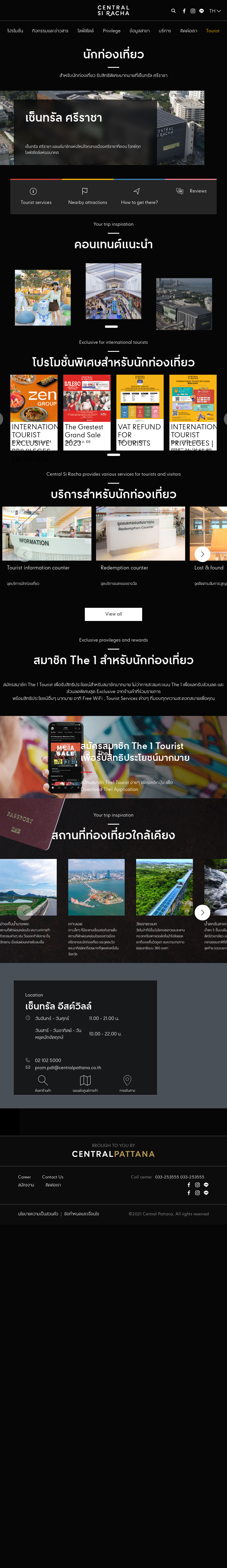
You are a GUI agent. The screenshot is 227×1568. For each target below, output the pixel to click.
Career (24, 1177)
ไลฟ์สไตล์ (86, 31)
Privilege (112, 31)
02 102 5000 (48, 1060)
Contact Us (52, 1177)
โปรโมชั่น (15, 31)
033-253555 (167, 1177)
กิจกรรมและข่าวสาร (50, 31)
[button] (202, 554)
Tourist (213, 31)
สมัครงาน (26, 1185)
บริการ (165, 31)
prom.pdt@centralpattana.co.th (68, 1067)
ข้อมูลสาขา (140, 31)
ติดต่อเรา (188, 31)
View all (113, 614)
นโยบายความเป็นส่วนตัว (38, 1214)
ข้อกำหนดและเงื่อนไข (81, 1214)
